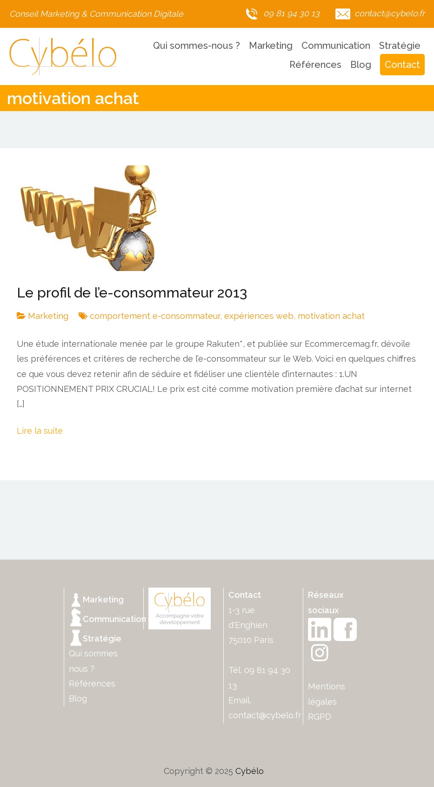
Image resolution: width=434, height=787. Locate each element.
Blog (360, 64)
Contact (402, 64)
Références (315, 64)
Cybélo (249, 771)
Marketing (271, 45)
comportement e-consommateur (155, 316)
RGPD (319, 716)
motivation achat (331, 316)
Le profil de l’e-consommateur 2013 (132, 292)
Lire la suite (40, 431)
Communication (335, 45)
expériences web (259, 316)
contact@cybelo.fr (264, 715)
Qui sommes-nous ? (196, 45)
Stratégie (400, 45)
